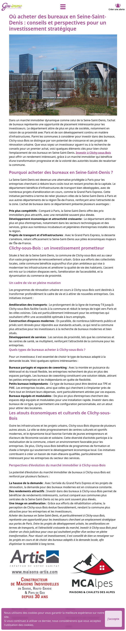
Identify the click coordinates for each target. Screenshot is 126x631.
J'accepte (113, 619)
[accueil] (22, 7)
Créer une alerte (117, 7)
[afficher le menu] (63, 7)
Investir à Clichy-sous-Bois (93, 153)
